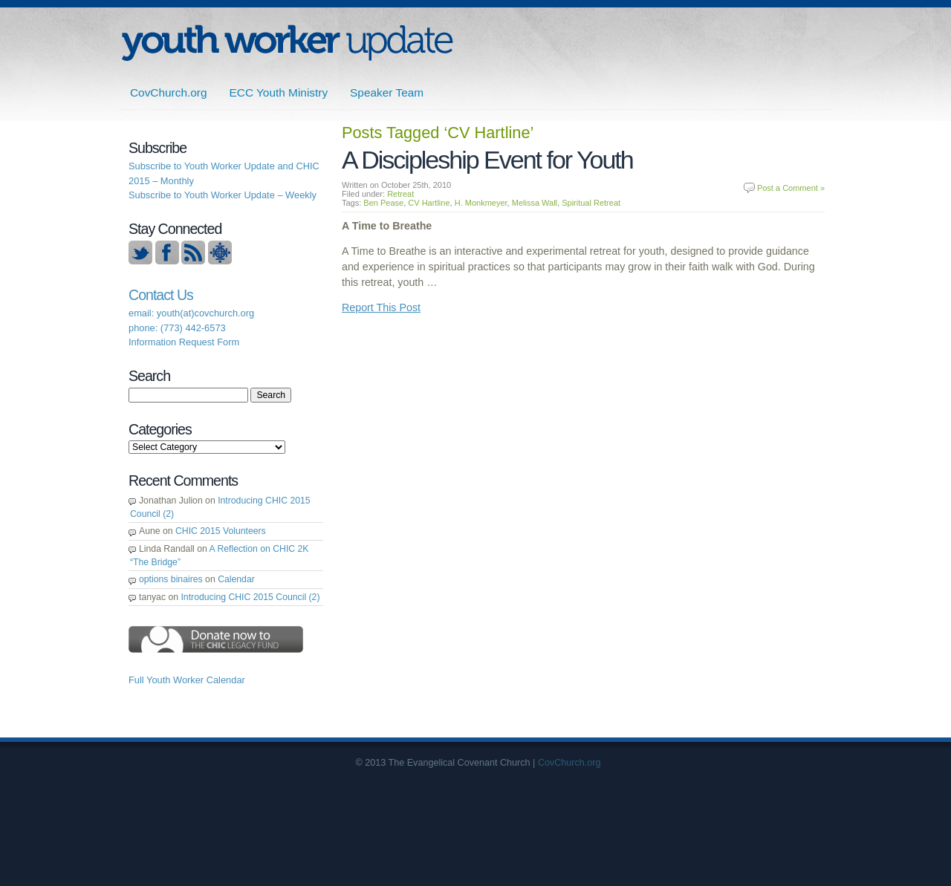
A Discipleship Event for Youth (487, 160)
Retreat (400, 193)
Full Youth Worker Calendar (187, 679)
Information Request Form (184, 342)
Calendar (236, 579)
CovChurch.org (168, 92)
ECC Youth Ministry (279, 92)
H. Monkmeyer (481, 202)
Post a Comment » (791, 187)
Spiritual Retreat (591, 202)
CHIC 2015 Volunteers (220, 531)
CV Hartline (428, 202)
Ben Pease (383, 202)
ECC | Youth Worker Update (287, 42)
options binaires (171, 579)
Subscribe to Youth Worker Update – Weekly (223, 195)
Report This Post (381, 307)
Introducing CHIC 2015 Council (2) (250, 597)
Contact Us (161, 295)
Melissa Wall (534, 202)
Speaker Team (386, 92)
